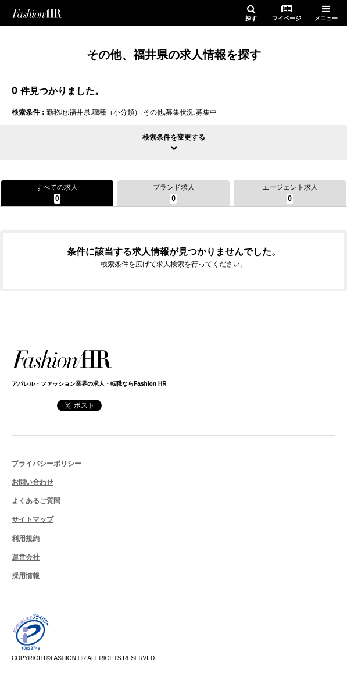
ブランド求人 (174, 193)
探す (251, 13)
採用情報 (26, 576)
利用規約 (26, 539)
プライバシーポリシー (46, 464)
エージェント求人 (290, 193)
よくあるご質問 (36, 501)
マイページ (286, 13)
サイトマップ (32, 519)
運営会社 (26, 557)
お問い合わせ (32, 482)
